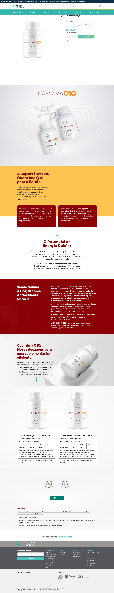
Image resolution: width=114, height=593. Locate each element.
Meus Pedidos (63, 554)
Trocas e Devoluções (51, 554)
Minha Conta (62, 552)
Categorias (17, 12)
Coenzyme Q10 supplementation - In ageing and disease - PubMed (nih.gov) (40, 525)
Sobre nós (48, 552)
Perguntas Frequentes (51, 558)
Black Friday (48, 565)
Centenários (77, 12)
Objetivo (32, 12)
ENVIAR (31, 559)
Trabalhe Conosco (50, 563)
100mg (72, 24)
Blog (47, 567)
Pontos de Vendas (93, 12)
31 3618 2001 (93, 553)
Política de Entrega (50, 560)
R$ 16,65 (75, 32)
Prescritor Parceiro (77, 556)
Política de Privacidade (51, 556)
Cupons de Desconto (78, 552)
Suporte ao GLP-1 (62, 12)
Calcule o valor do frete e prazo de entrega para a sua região (80, 41)
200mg (86, 24)
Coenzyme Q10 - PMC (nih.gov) (27, 517)
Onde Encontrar (76, 554)
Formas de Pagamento (51, 562)
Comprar (87, 36)
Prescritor (46, 12)
